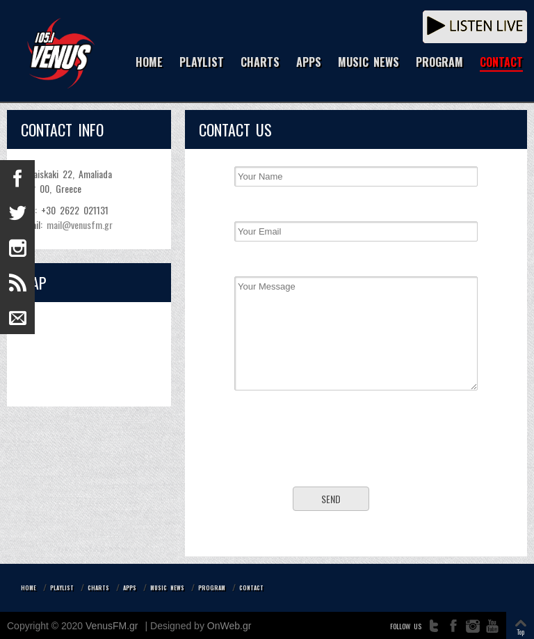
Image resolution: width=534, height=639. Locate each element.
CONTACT (501, 63)
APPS (308, 63)
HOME (149, 63)
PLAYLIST (201, 63)
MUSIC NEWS (368, 63)
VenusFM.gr (112, 625)
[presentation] (356, 449)
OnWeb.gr (229, 625)
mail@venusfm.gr (80, 224)
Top (520, 631)
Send (331, 499)
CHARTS (260, 63)
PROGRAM (439, 63)
